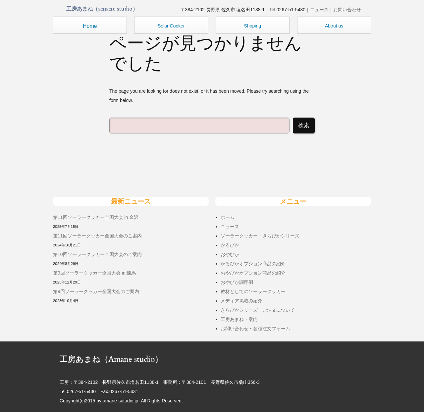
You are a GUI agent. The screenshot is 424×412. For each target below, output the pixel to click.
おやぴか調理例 (237, 282)
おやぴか (230, 254)
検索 (303, 125)
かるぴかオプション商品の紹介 (253, 263)
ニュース (319, 9)
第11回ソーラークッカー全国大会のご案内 (97, 235)
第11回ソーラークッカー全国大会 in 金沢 (95, 217)
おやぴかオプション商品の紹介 (253, 273)
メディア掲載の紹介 (241, 300)
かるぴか (230, 245)
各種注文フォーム (271, 328)
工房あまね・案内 (239, 319)
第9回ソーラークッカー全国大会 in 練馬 (94, 273)
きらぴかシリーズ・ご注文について (258, 310)
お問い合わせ (347, 9)
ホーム (228, 217)
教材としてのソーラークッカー (253, 291)
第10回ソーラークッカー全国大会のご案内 (97, 254)
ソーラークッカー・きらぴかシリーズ (260, 235)
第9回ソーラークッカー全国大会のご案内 (96, 291)
